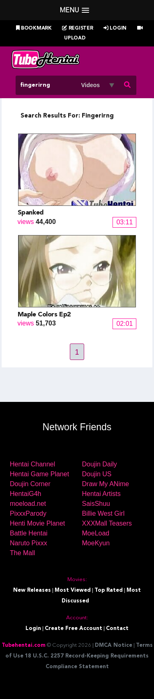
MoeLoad (96, 533)
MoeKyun (96, 543)
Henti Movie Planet (37, 523)
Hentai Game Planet (39, 474)
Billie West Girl (103, 513)
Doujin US (97, 474)
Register (77, 28)
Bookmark (34, 28)
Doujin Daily (99, 464)
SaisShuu (96, 503)
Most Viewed (73, 590)
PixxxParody (28, 513)
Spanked (31, 213)
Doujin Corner (30, 483)
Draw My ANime (105, 483)
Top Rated (108, 590)
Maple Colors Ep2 (44, 314)
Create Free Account (73, 628)
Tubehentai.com (24, 645)
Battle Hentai (29, 533)
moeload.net (28, 503)
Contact (117, 628)
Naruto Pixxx (28, 543)
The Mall (22, 552)
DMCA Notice (113, 645)
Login (114, 28)
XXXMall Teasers (107, 523)
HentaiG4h (25, 493)
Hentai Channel (32, 464)
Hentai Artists (101, 493)
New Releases (32, 590)
